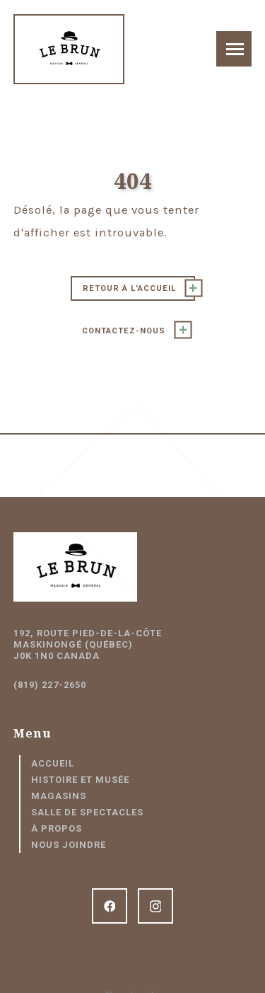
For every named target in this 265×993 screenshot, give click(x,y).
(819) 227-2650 (49, 684)
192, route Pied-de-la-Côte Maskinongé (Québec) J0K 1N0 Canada (87, 644)
